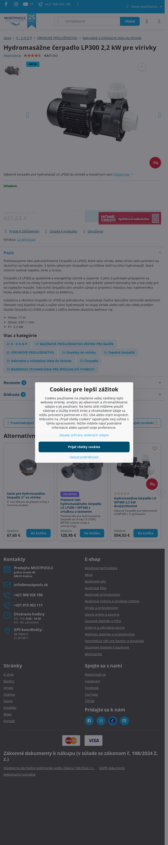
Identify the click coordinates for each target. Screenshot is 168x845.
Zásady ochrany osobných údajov (84, 435)
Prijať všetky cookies (84, 447)
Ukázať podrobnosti (84, 457)
